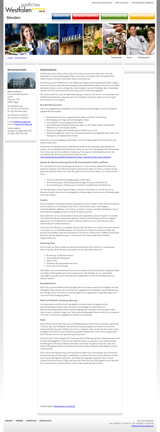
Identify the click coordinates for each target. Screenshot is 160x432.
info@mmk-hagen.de (21, 122)
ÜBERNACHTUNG (61, 16)
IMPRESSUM (31, 421)
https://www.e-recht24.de (64, 406)
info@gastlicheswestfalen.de (142, 426)
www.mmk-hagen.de (23, 124)
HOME (9, 58)
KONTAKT (9, 421)
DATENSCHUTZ (21, 58)
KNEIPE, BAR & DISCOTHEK (114, 16)
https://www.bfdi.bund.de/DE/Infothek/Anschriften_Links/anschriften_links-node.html (75, 157)
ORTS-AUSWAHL (121, 3)
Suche (129, 57)
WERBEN (19, 421)
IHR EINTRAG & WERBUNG (142, 3)
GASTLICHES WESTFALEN (102, 3)
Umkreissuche (144, 57)
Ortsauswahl (116, 57)
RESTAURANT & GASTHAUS (86, 16)
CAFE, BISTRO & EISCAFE (142, 16)
